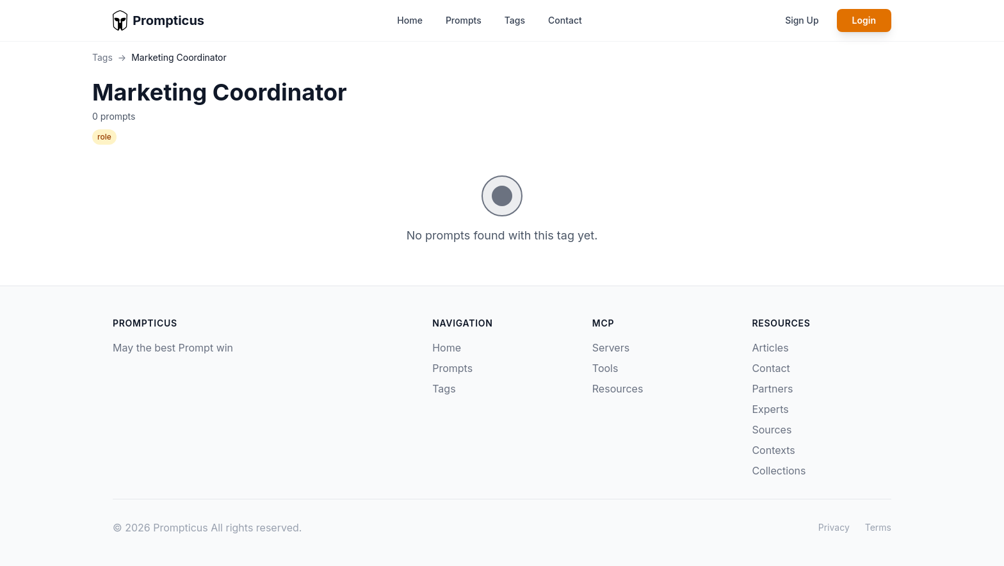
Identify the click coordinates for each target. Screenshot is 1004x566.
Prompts (464, 20)
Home (410, 20)
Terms (878, 527)
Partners (772, 388)
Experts (770, 409)
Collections (779, 470)
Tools (605, 368)
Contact (565, 20)
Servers (610, 347)
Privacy (834, 527)
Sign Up (801, 20)
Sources (771, 429)
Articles (770, 347)
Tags (515, 20)
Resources (618, 388)
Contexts (773, 450)
